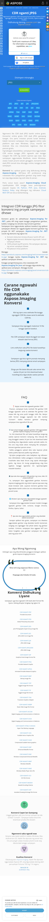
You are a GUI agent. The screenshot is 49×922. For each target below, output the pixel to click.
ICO (25, 125)
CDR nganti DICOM (25, 712)
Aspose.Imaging (22, 859)
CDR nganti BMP (26, 676)
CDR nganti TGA (25, 697)
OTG (36, 120)
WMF (36, 112)
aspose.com (31, 22)
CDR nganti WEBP (25, 705)
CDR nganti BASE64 (26, 783)
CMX (19, 125)
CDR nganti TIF (25, 690)
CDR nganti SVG (25, 733)
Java (35, 188)
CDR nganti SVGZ (25, 740)
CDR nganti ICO (25, 776)
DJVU (17, 120)
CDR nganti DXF (25, 790)
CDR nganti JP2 (25, 633)
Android (42, 188)
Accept (24, 910)
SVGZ (30, 116)
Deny (34, 915)
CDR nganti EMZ (25, 754)
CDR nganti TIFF (25, 683)
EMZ (30, 112)
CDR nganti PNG (26, 662)
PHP (30, 188)
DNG (24, 120)
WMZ (10, 116)
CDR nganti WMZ (25, 768)
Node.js (6, 190)
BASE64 (32, 125)
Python (24, 188)
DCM (11, 120)
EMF (24, 112)
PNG (38, 108)
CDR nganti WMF (25, 761)
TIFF (21, 108)
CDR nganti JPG (25, 626)
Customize (14, 915)
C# (18, 188)
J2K (27, 104)
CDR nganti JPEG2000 (25, 648)
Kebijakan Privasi (34, 68)
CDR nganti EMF (25, 747)
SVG (23, 116)
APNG (11, 112)
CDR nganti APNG (25, 669)
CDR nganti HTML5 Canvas (25, 726)
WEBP (17, 116)
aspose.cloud (24, 24)
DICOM (37, 116)
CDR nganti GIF (25, 655)
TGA (17, 112)
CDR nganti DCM (25, 719)
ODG (30, 120)
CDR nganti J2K (25, 641)
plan (30, 46)
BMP (9, 108)
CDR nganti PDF (25, 612)
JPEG (24, 82)
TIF (27, 108)
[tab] (22, 587)
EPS (13, 125)
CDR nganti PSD (25, 619)
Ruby (12, 190)
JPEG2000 (35, 104)
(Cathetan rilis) (24, 870)
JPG (10, 104)
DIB (15, 108)
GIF (32, 108)
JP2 (22, 104)
